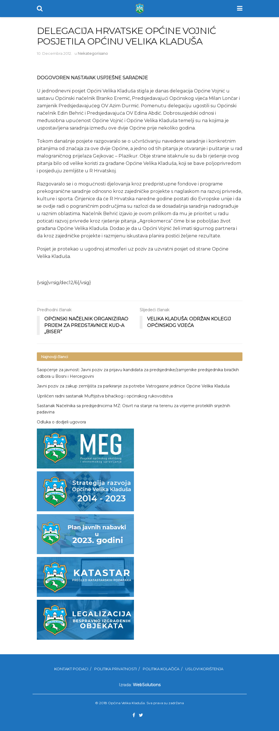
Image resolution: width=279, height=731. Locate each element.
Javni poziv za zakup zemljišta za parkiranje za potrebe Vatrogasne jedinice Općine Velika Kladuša (133, 386)
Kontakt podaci (71, 669)
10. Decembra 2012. (54, 53)
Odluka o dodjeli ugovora (61, 422)
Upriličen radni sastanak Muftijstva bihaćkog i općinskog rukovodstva (105, 396)
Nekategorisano (93, 53)
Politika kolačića (161, 669)
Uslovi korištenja (204, 669)
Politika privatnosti (115, 669)
